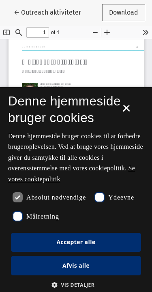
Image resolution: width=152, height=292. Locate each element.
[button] (76, 285)
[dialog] (76, 189)
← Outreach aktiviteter (51, 11)
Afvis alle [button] (76, 265)
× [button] (126, 111)
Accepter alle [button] (75, 242)
